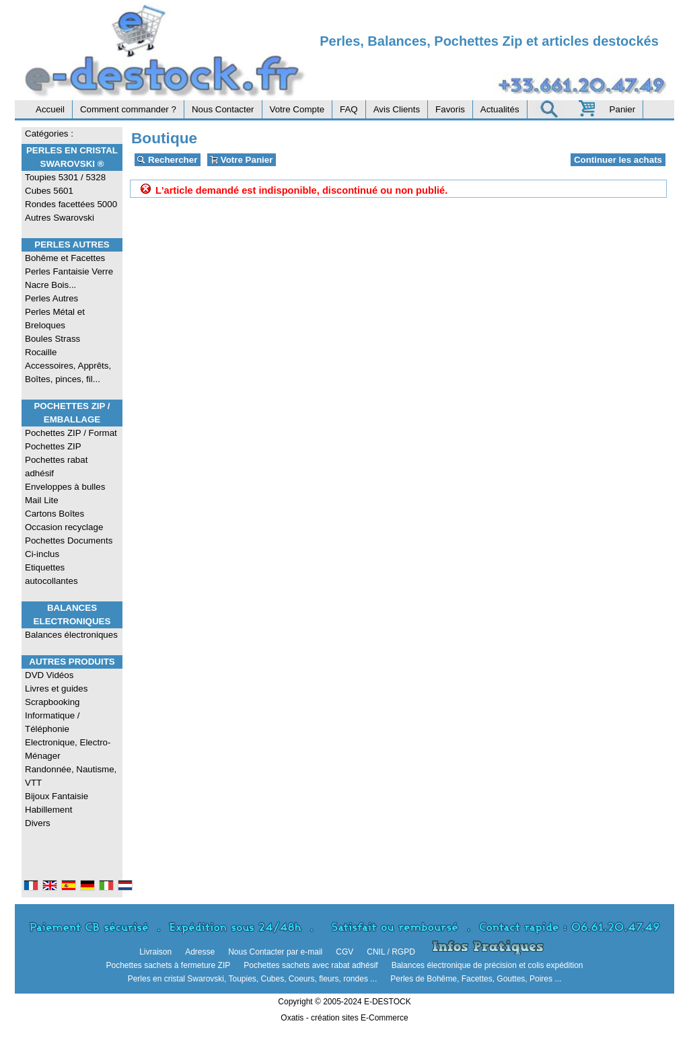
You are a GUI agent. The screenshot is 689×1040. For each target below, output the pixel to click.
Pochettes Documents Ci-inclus (68, 547)
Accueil (50, 109)
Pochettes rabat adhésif (56, 466)
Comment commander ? (128, 109)
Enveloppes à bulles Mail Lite (65, 493)
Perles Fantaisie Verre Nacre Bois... (69, 278)
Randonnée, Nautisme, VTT (70, 776)
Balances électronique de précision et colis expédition (487, 965)
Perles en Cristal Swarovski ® (72, 157)
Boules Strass (52, 339)
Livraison (155, 952)
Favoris (450, 109)
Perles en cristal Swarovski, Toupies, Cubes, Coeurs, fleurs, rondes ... (252, 978)
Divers (37, 823)
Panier (623, 109)
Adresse (200, 952)
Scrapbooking (52, 702)
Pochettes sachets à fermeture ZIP (168, 965)
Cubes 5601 (49, 191)
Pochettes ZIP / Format (71, 433)
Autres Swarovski (59, 218)
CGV (344, 952)
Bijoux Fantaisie (56, 796)
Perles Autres (71, 244)
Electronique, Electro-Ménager (67, 749)
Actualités (499, 109)
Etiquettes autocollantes (51, 574)
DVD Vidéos (49, 675)
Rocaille (41, 352)
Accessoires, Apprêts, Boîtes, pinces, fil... (68, 372)
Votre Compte (297, 109)
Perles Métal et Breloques (55, 318)
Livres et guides (56, 688)
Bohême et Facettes (65, 258)
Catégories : (49, 133)
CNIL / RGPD (391, 952)
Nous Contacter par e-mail (275, 952)
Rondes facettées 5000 (71, 204)
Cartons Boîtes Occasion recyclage (64, 520)
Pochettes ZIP (53, 446)
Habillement (48, 810)
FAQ (349, 109)
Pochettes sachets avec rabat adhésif (310, 965)
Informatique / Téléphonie (52, 722)
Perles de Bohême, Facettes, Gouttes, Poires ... (475, 978)
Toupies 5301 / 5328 (65, 177)
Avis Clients (396, 109)
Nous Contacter (223, 109)
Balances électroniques (71, 635)
